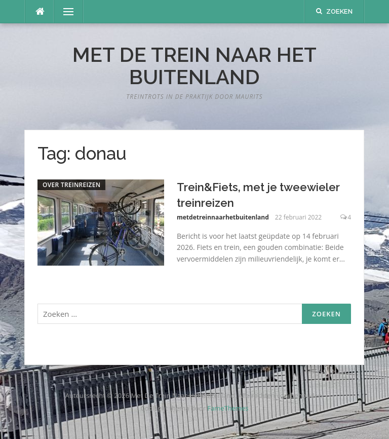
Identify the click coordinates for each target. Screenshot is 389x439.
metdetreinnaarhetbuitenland (223, 217)
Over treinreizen (71, 184)
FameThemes (227, 408)
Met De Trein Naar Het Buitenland (194, 66)
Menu (64, 12)
